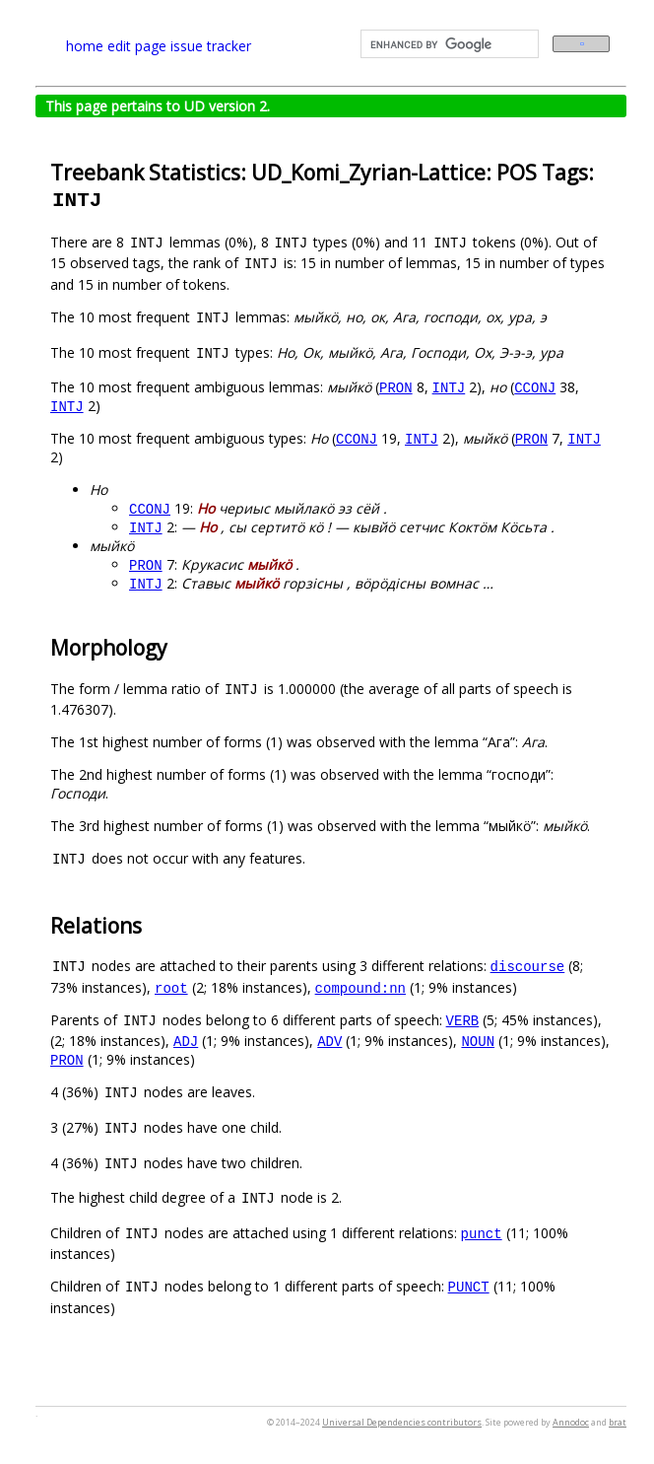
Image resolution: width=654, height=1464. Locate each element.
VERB (463, 1020)
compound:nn (360, 987)
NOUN (477, 1040)
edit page (136, 45)
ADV (329, 1040)
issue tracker (210, 45)
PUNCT (469, 1286)
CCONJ (535, 387)
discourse (527, 965)
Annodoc (571, 1422)
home (84, 45)
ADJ (185, 1040)
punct (481, 1232)
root (171, 987)
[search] (447, 44)
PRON (396, 387)
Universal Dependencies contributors (402, 1422)
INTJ (449, 387)
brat (617, 1422)
